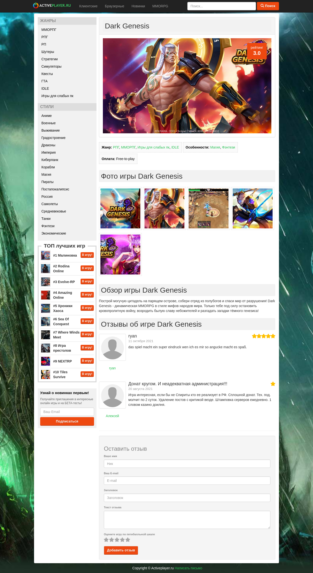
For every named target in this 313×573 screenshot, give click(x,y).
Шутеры (47, 52)
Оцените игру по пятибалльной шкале (129, 534)
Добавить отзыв (121, 550)
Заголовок (111, 490)
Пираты (47, 182)
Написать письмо (188, 568)
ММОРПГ (48, 30)
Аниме (46, 116)
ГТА (44, 81)
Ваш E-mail (111, 473)
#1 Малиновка (65, 255)
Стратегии (49, 59)
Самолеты (49, 204)
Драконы (48, 145)
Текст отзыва (112, 507)
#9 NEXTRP (62, 361)
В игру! (87, 255)
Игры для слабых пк (57, 96)
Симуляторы (51, 66)
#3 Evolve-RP (64, 282)
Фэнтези (48, 226)
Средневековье (53, 211)
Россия (47, 197)
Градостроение (53, 138)
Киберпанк (49, 160)
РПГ (44, 37)
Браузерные (114, 6)
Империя (48, 152)
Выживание (50, 130)
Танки (45, 219)
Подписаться (67, 421)
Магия (46, 174)
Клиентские (88, 6)
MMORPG (160, 6)
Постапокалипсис (55, 189)
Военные (48, 123)
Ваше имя (110, 456)
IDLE (45, 88)
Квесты (47, 74)
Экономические (53, 233)
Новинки (138, 6)
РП (43, 44)
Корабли (48, 167)
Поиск (268, 6)
